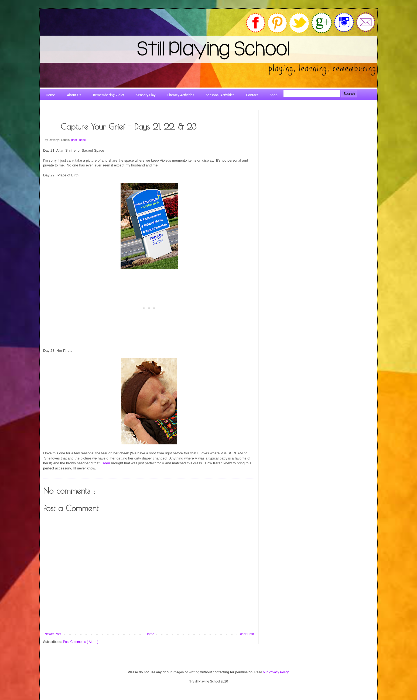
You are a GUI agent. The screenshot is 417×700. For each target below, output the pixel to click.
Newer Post (53, 634)
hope (82, 139)
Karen (105, 463)
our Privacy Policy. (276, 672)
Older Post (246, 634)
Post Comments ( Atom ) (80, 642)
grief (74, 139)
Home (150, 634)
